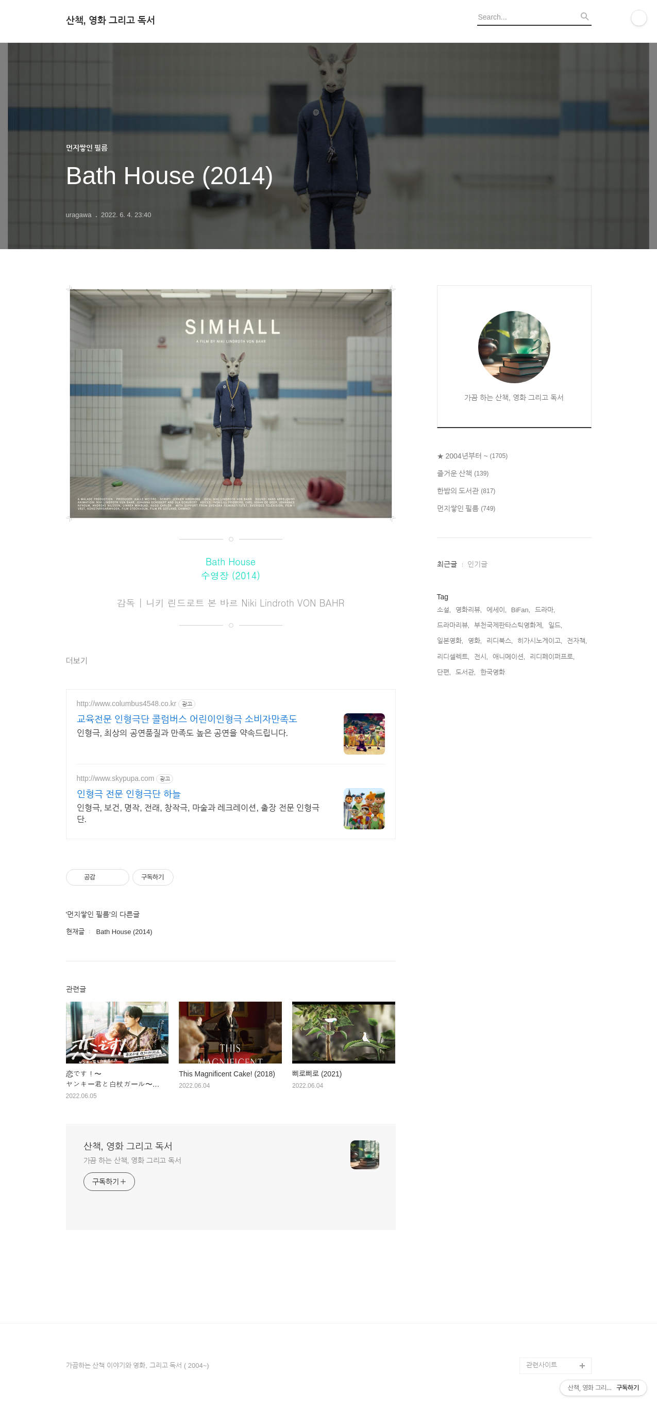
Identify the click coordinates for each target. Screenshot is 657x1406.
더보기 (77, 661)
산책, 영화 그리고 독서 (110, 20)
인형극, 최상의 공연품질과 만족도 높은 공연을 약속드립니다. (183, 733)
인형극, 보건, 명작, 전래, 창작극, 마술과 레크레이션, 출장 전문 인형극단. (198, 814)
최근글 (447, 564)
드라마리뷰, (453, 625)
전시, (481, 657)
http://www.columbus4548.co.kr (127, 703)
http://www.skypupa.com (116, 778)
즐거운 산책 (463, 474)
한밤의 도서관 (466, 491)
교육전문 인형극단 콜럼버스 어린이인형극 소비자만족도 (187, 719)
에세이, (496, 610)
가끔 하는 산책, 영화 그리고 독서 (132, 1160)
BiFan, (521, 610)
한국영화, (493, 672)
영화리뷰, (469, 610)
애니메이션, (509, 657)
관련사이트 (541, 1365)
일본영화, (450, 641)
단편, (444, 672)
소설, (444, 610)
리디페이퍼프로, (552, 657)
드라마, (545, 610)
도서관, (466, 672)
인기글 (477, 564)
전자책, (577, 641)
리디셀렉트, (453, 657)
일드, (555, 625)
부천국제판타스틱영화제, (509, 625)
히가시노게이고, (540, 641)
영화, (475, 641)
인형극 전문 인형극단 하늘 (129, 794)
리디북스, (499, 641)
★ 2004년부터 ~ (472, 456)
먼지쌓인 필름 (466, 509)
